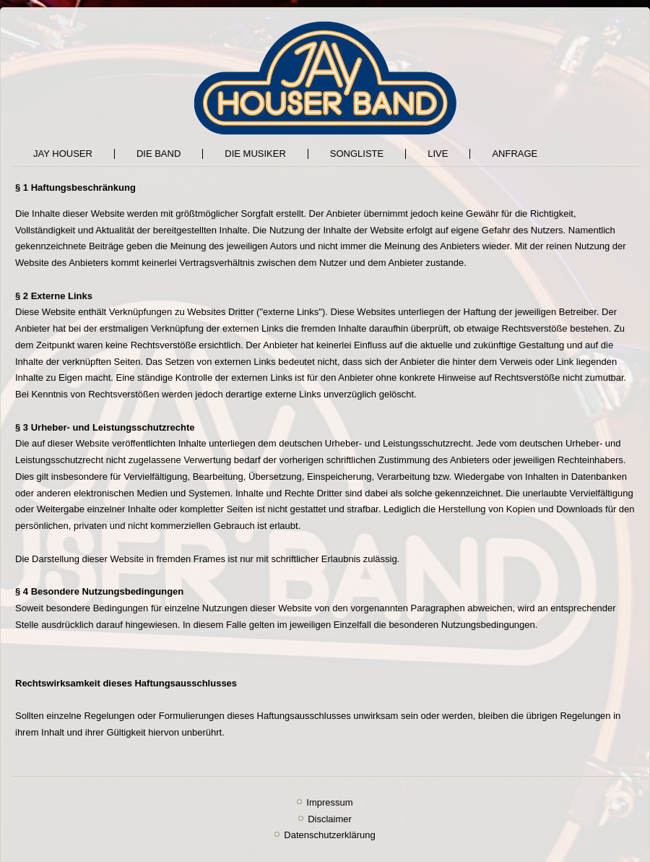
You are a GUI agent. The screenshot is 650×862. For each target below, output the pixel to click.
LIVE (438, 153)
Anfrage (514, 153)
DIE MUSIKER (255, 153)
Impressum (329, 802)
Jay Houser (62, 153)
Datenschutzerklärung (329, 834)
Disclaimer (330, 819)
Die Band (158, 153)
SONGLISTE (357, 153)
